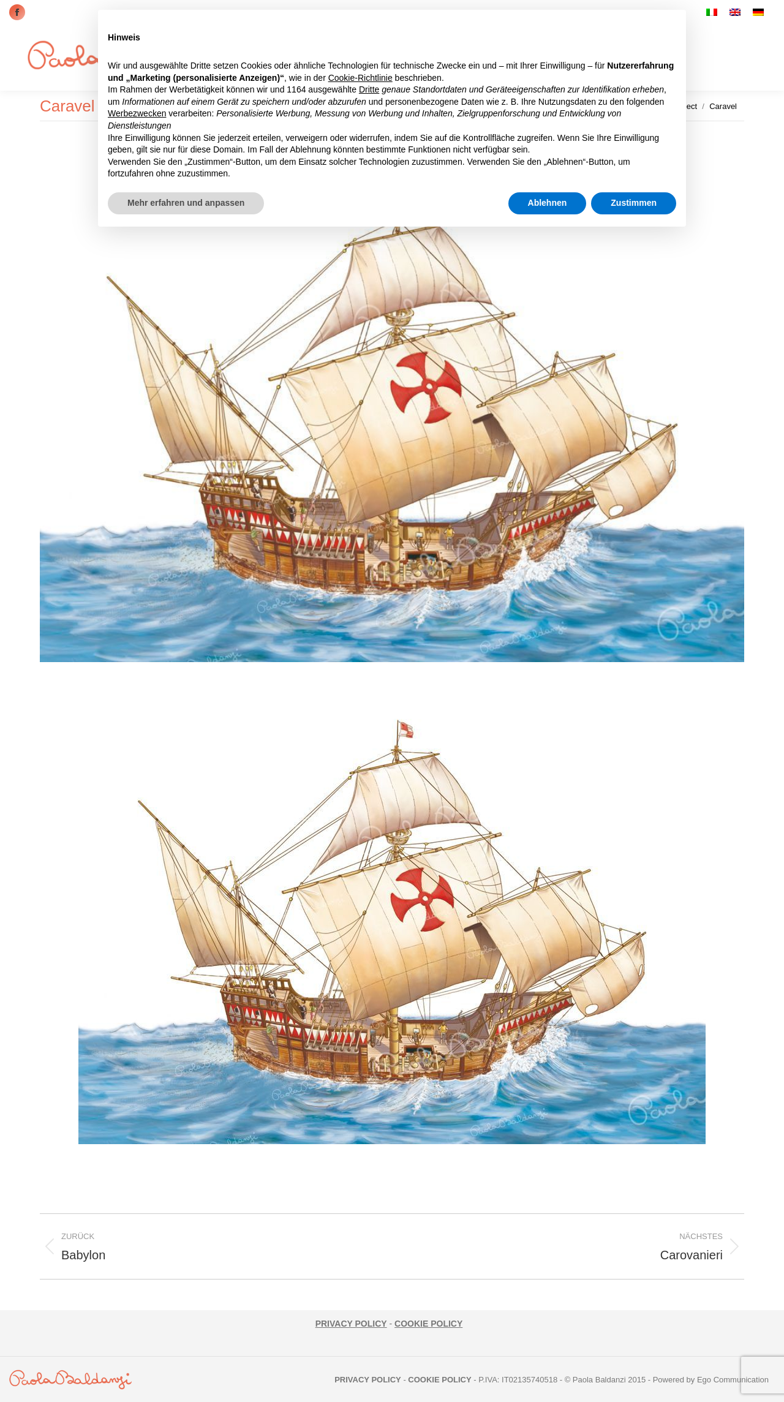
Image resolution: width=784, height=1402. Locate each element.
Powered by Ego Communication (711, 1379)
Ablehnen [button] (547, 203)
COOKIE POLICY (428, 1324)
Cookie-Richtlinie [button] (360, 78)
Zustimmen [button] (634, 203)
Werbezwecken (137, 113)
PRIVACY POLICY (351, 1324)
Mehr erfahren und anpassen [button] (185, 203)
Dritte (369, 89)
